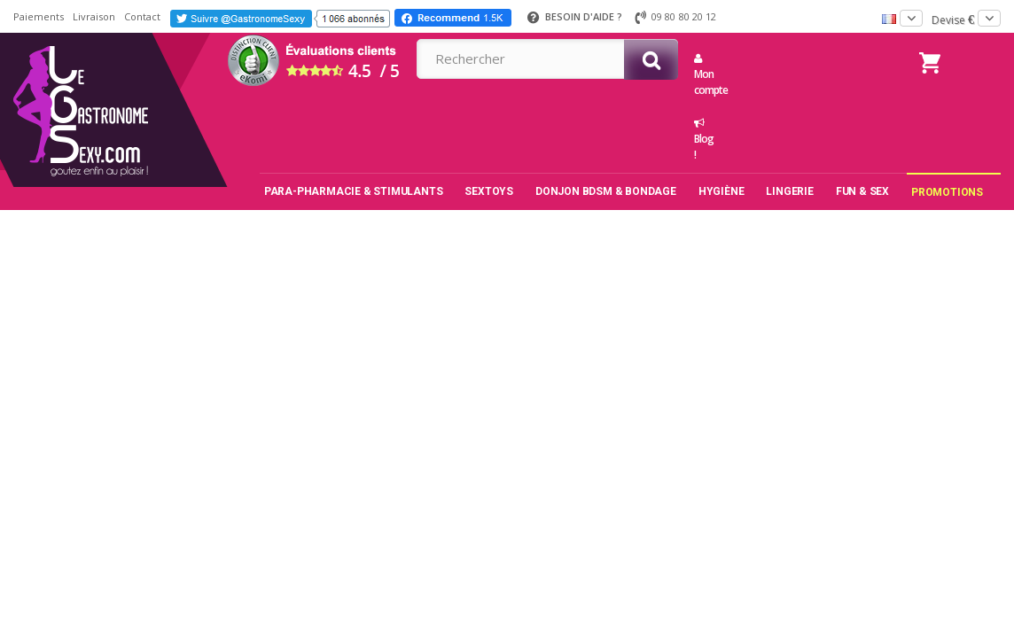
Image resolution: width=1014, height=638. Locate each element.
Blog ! (701, 140)
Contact (142, 16)
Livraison (94, 16)
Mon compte (701, 75)
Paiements (38, 16)
